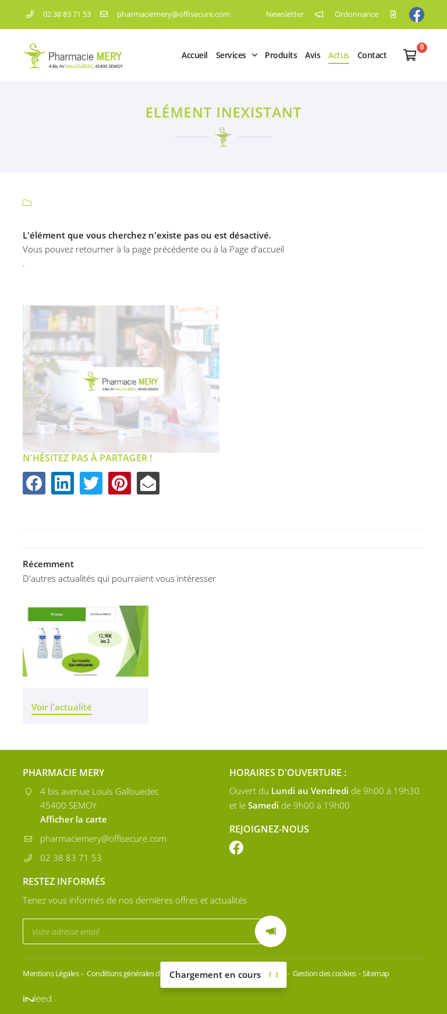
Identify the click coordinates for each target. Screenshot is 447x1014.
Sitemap (376, 973)
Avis (312, 55)
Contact (372, 55)
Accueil (195, 55)
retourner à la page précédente (137, 249)
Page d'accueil (256, 249)
